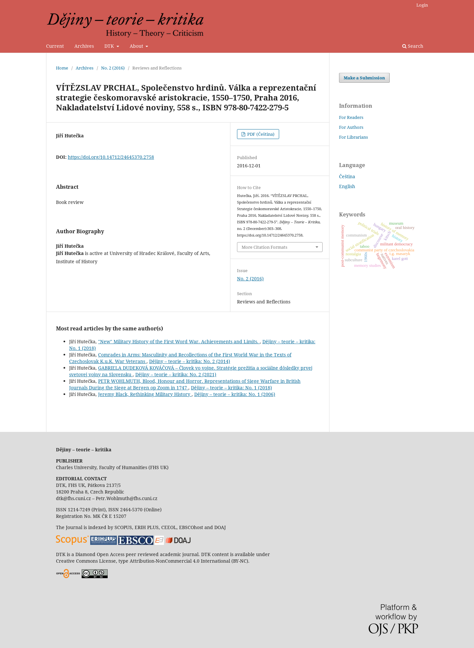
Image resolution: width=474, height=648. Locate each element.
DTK (109, 46)
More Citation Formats (264, 247)
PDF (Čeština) (260, 134)
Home (62, 68)
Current (55, 46)
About (137, 46)
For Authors (351, 127)
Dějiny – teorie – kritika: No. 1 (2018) (231, 387)
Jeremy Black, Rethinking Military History (145, 394)
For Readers (351, 117)
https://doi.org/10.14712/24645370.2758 (111, 157)
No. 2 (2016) (113, 68)
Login (422, 5)
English (347, 186)
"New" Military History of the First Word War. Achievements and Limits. (179, 341)
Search (412, 46)
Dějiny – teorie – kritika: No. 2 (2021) (175, 374)
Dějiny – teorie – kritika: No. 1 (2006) (234, 394)
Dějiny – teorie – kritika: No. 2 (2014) (189, 361)
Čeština (347, 176)
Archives (84, 46)
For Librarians (353, 137)
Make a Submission (364, 78)
